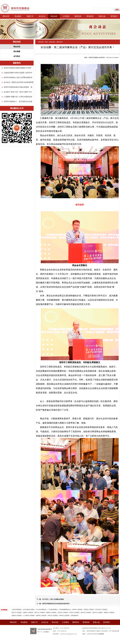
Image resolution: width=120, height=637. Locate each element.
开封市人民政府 (53, 615)
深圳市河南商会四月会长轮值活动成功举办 (56, 603)
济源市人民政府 (89, 609)
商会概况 (18, 16)
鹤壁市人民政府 (109, 612)
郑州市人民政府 (64, 615)
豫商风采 (78, 16)
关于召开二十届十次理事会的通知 (53, 599)
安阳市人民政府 (17, 615)
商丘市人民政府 (40, 612)
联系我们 (114, 16)
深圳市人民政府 (77, 609)
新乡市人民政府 (98, 612)
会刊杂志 (16, 56)
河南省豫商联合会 (65, 609)
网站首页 (6, 16)
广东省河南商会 (53, 609)
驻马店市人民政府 (101, 609)
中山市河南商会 (41, 609)
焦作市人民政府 (86, 612)
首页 (46, 42)
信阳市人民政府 (28, 612)
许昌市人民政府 (74, 612)
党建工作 (30, 16)
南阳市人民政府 (51, 612)
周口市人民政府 (17, 612)
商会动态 (54, 16)
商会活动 (16, 47)
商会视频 (16, 51)
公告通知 (66, 16)
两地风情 (90, 16)
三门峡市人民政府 (29, 615)
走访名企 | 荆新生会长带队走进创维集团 (18, 82)
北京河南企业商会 (29, 609)
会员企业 (42, 16)
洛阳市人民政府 (41, 615)
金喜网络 (101, 634)
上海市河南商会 (17, 609)
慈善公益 (102, 16)
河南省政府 (74, 615)
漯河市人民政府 (63, 612)
